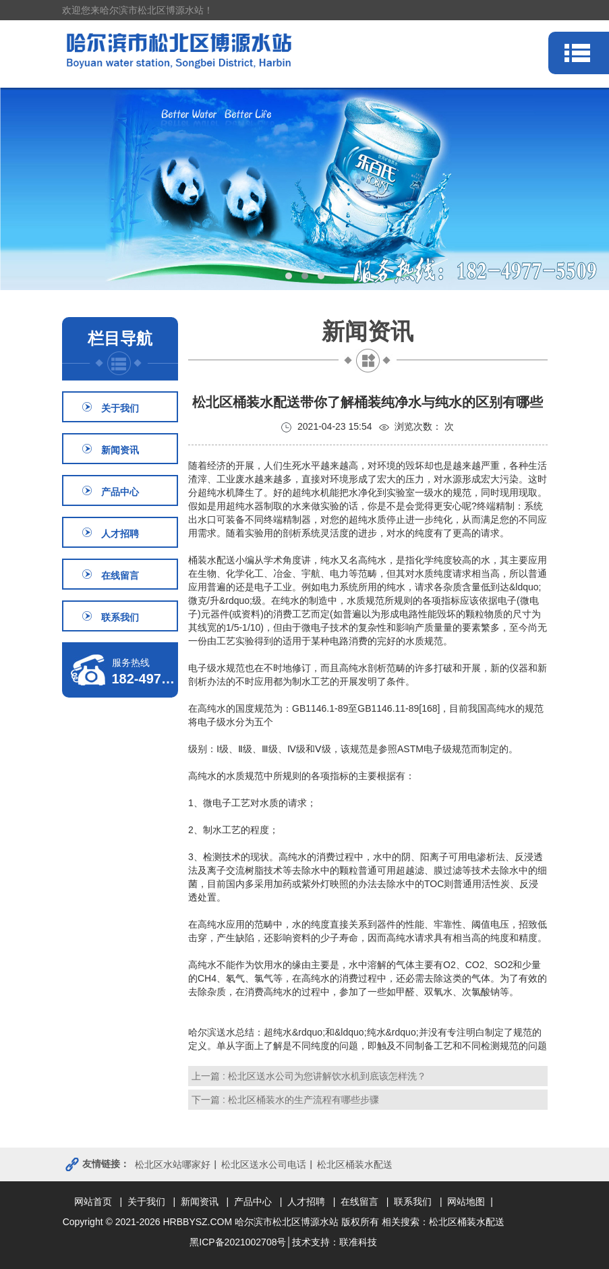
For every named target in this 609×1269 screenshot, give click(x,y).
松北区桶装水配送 (355, 1164)
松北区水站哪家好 (172, 1164)
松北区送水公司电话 (263, 1164)
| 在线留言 (358, 1201)
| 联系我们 (411, 1201)
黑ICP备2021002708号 (238, 1242)
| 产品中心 (252, 1201)
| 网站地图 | (466, 1201)
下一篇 (285, 1099)
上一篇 (309, 1076)
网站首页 (95, 1201)
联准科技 (358, 1242)
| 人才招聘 (305, 1201)
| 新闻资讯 (198, 1201)
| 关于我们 (144, 1201)
